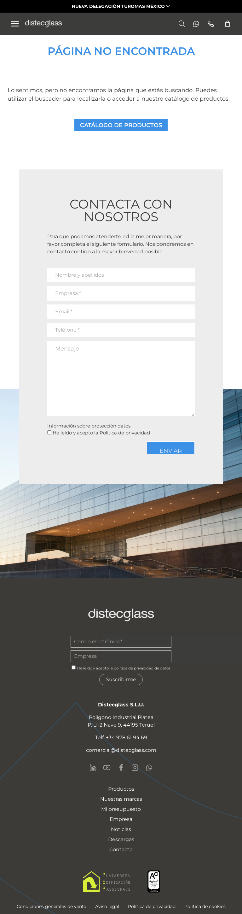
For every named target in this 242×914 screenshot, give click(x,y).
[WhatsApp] (149, 768)
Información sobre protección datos (88, 426)
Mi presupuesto (121, 809)
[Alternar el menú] (15, 23)
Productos (121, 789)
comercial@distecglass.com (121, 750)
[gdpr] (74, 667)
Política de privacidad (125, 433)
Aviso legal (107, 906)
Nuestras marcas (121, 799)
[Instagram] (135, 768)
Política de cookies (205, 906)
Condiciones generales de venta (51, 906)
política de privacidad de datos (142, 668)
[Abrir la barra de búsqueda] (182, 24)
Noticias (121, 829)
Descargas (121, 839)
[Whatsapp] (194, 24)
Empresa (121, 819)
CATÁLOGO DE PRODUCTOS (121, 125)
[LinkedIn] (93, 768)
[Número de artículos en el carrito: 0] (228, 24)
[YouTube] (107, 768)
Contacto (121, 849)
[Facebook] (121, 768)
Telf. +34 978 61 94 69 (121, 737)
